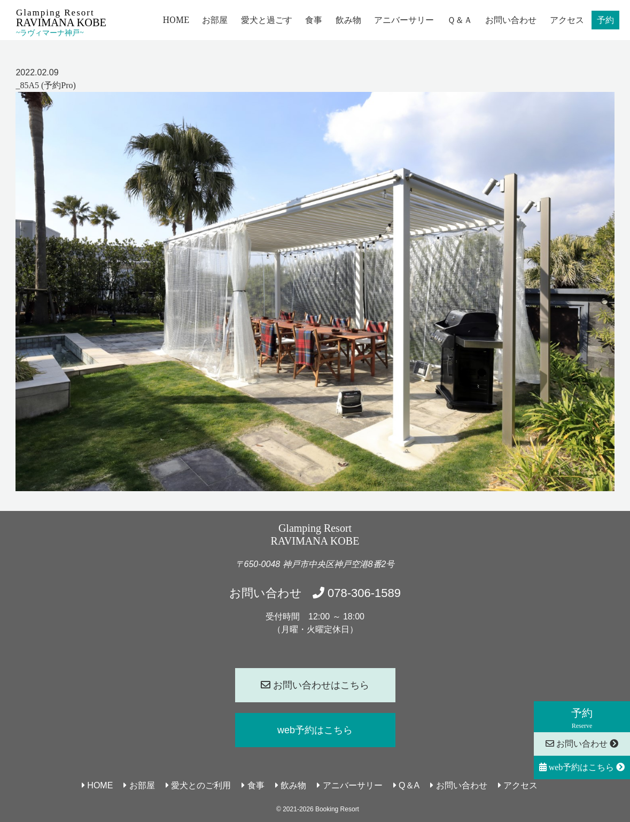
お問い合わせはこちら (315, 685)
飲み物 (348, 20)
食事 (313, 20)
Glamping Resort (61, 22)
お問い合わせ (510, 20)
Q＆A (406, 785)
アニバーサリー (404, 20)
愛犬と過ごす (266, 20)
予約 (605, 20)
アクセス (567, 20)
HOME (175, 20)
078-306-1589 (357, 593)
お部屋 (215, 20)
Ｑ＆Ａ (459, 20)
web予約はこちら (582, 767)
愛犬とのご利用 (198, 785)
